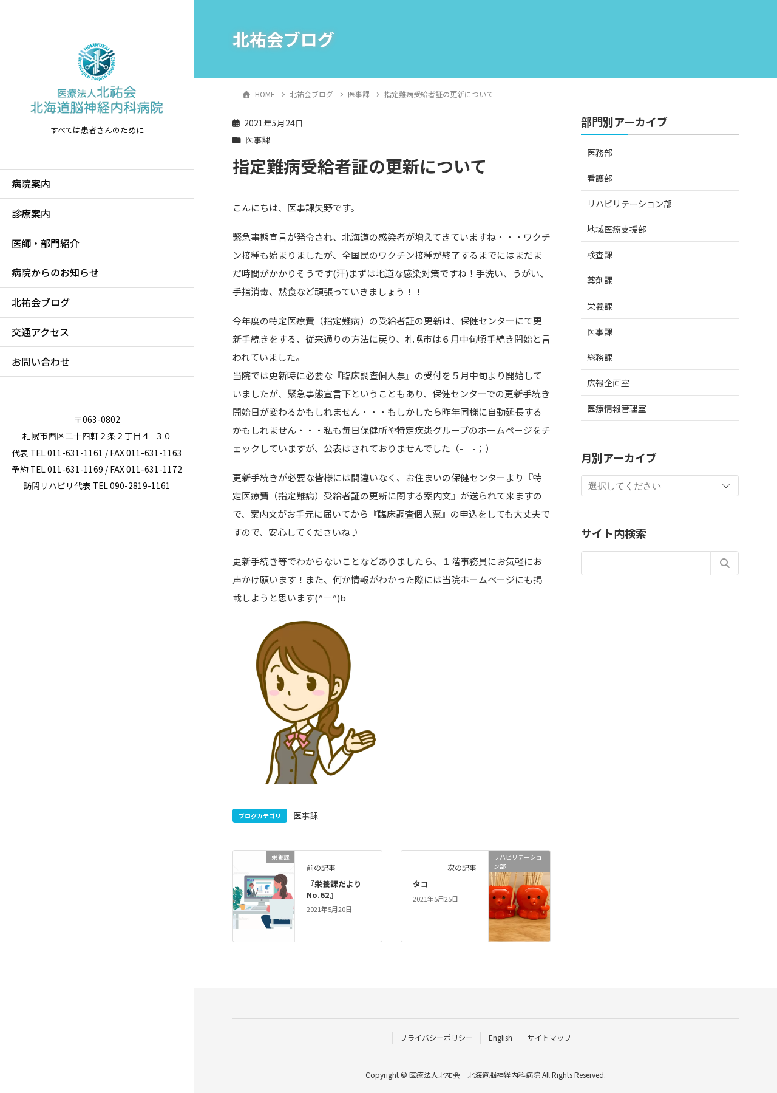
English (500, 1037)
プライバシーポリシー (436, 1037)
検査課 (599, 254)
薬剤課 (599, 280)
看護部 (599, 178)
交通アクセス (40, 331)
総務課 (599, 357)
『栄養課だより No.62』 (338, 889)
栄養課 (599, 306)
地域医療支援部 (616, 229)
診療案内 (31, 213)
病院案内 (31, 183)
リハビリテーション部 (629, 203)
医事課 (258, 140)
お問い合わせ (41, 361)
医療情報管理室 (616, 408)
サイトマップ (549, 1037)
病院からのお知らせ (55, 272)
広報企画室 (608, 383)
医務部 (599, 152)
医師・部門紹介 (46, 243)
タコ (421, 883)
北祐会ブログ (41, 302)
